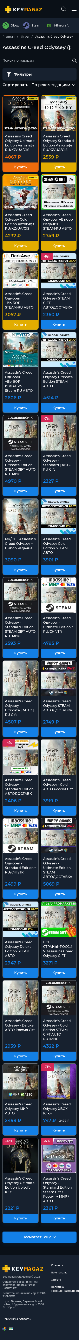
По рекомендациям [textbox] (51, 85)
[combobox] (51, 85)
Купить (20, 167)
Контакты (57, 1265)
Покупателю (59, 1272)
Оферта (56, 1279)
